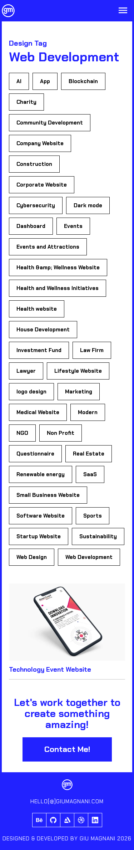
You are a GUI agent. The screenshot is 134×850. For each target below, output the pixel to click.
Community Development (49, 122)
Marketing (78, 391)
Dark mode (88, 205)
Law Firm (92, 350)
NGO (22, 433)
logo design (31, 391)
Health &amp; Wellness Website (58, 267)
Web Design (31, 557)
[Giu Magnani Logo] (8, 10)
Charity (26, 102)
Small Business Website (48, 495)
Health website (36, 308)
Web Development (89, 557)
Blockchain (83, 81)
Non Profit (60, 433)
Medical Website (37, 412)
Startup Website (38, 536)
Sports (92, 515)
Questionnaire (35, 453)
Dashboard (30, 226)
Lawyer (26, 371)
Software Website (40, 515)
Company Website (40, 143)
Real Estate (88, 453)
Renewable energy (40, 474)
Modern (88, 412)
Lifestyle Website (78, 371)
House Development (43, 329)
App (45, 81)
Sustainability (98, 536)
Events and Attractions (47, 246)
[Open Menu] (123, 11)
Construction (34, 164)
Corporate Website (41, 184)
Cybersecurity (35, 205)
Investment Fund (38, 350)
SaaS (90, 474)
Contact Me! (67, 749)
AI (18, 81)
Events (73, 226)
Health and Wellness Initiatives (57, 288)
